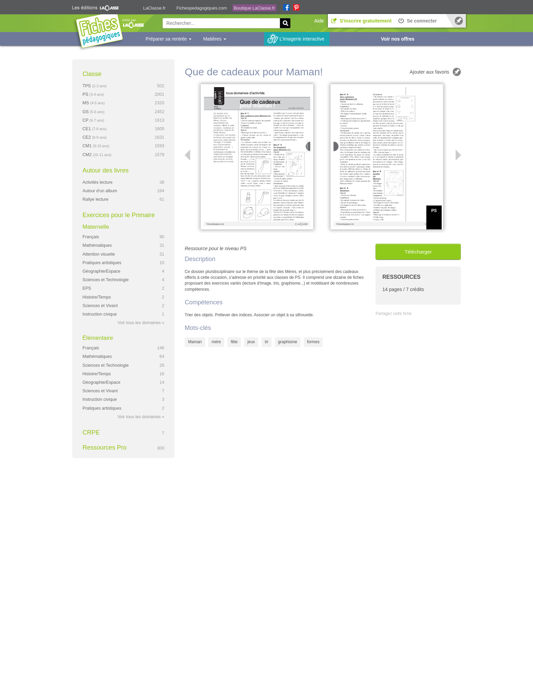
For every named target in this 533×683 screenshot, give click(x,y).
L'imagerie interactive (301, 39)
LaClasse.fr (154, 8)
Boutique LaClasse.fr (254, 8)
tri (266, 341)
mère (216, 341)
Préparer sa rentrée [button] (169, 39)
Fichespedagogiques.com (202, 8)
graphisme (287, 341)
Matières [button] (214, 39)
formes (313, 341)
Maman (195, 341)
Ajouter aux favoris (429, 72)
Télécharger (418, 252)
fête (234, 341)
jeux (251, 341)
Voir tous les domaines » (141, 322)
